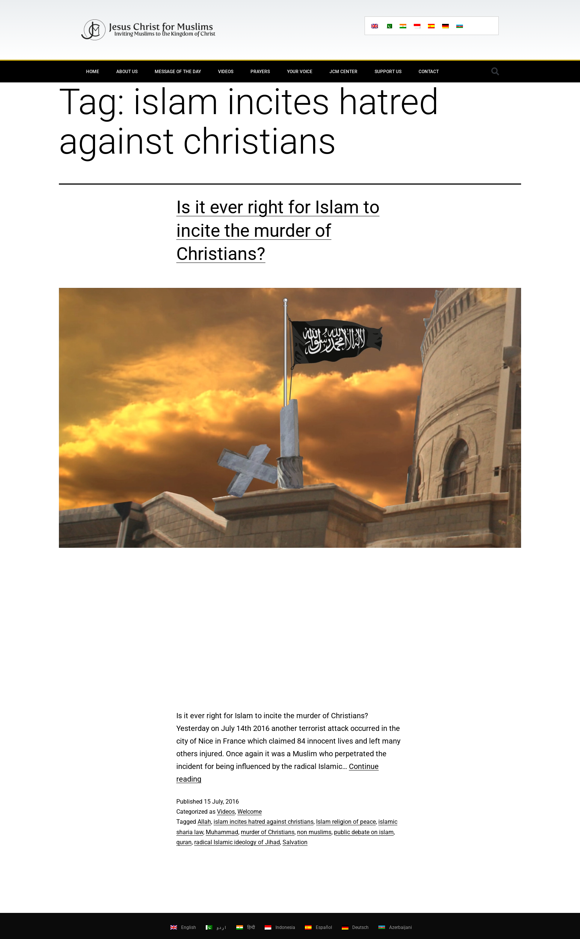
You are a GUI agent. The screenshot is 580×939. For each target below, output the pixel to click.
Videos (225, 71)
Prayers (260, 71)
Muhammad (222, 832)
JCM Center (343, 71)
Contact (429, 71)
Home (92, 71)
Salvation (295, 842)
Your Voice (299, 71)
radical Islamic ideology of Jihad (237, 842)
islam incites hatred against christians (263, 821)
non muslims (314, 832)
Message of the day (178, 71)
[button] (495, 72)
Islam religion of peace (346, 821)
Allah (204, 821)
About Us (127, 71)
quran (184, 842)
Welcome (249, 811)
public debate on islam (364, 832)
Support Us (388, 71)
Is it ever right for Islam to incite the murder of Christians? (277, 230)
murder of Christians (267, 832)
